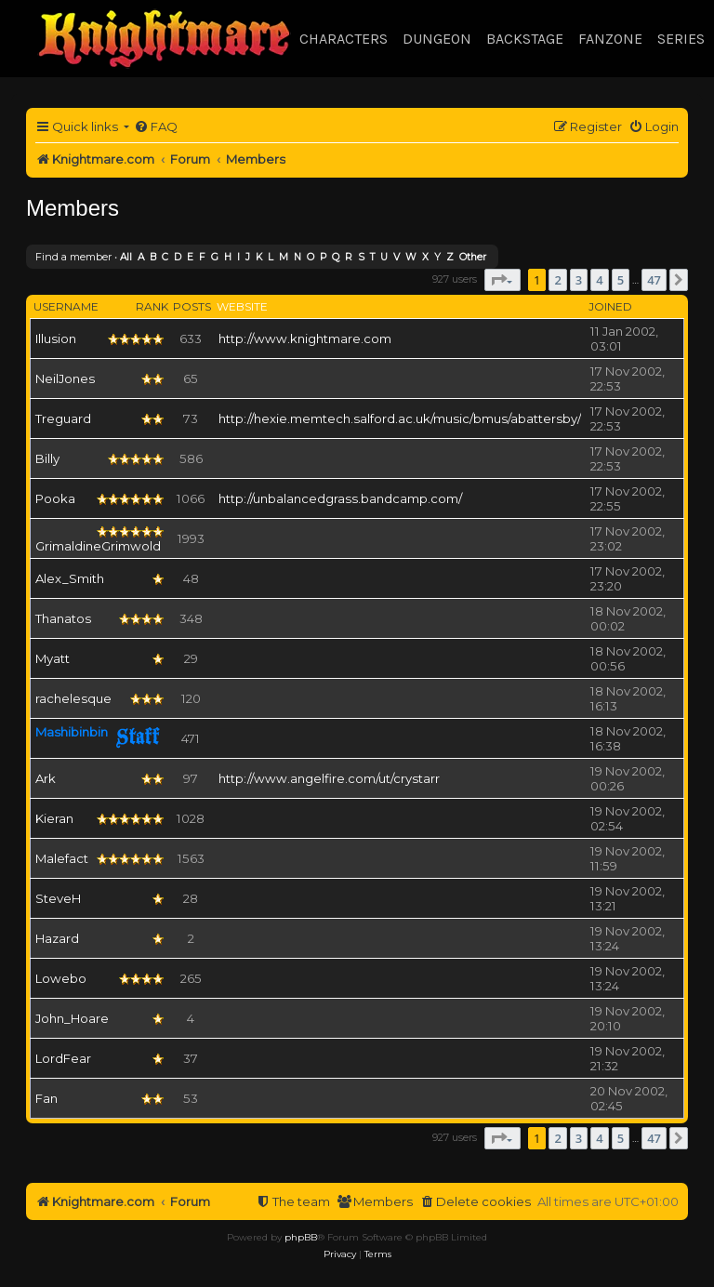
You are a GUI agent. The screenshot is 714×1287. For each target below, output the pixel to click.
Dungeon (437, 38)
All (126, 257)
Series (681, 38)
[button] (502, 280)
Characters (343, 38)
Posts (192, 306)
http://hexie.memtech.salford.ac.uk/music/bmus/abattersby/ (399, 418)
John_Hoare (72, 1018)
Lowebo (60, 978)
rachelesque (73, 698)
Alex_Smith (69, 578)
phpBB (300, 1237)
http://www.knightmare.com (304, 338)
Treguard (63, 418)
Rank (152, 306)
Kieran (54, 818)
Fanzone (610, 38)
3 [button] (578, 280)
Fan (46, 1098)
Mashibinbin (71, 731)
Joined (610, 306)
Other (472, 257)
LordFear (63, 1058)
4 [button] (599, 280)
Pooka (55, 498)
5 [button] (620, 280)
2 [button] (557, 280)
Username (66, 306)
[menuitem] (156, 126)
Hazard (57, 938)
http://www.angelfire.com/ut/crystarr (329, 778)
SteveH (58, 898)
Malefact (61, 858)
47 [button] (654, 280)
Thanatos (63, 618)
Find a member (73, 256)
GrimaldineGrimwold (98, 545)
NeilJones (65, 378)
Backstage (524, 38)
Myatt (52, 658)
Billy (47, 458)
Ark (45, 778)
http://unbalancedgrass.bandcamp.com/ (340, 498)
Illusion (55, 338)
